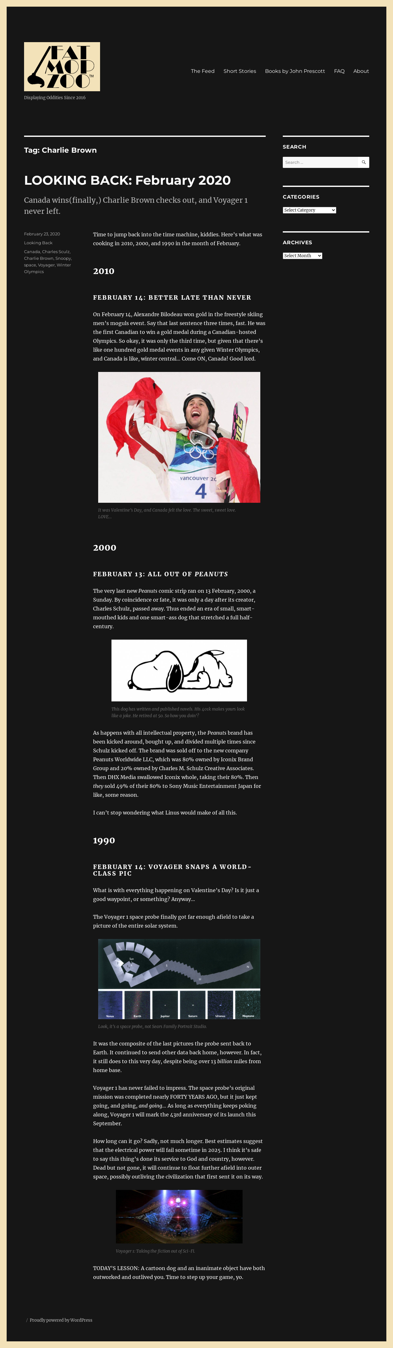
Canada (32, 251)
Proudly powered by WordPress (61, 1320)
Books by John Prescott (295, 71)
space (30, 264)
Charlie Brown (39, 258)
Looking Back (38, 242)
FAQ (339, 71)
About (361, 71)
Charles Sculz (56, 251)
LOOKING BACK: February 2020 (127, 180)
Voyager (46, 264)
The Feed (203, 71)
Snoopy (63, 258)
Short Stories (240, 71)
